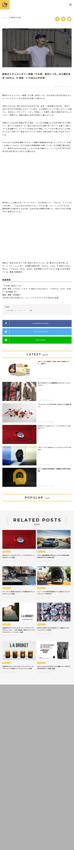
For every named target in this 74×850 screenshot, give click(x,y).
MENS (56, 87)
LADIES (40, 379)
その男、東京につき (10, 310)
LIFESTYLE (15, 17)
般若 (31, 310)
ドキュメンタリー (23, 310)
